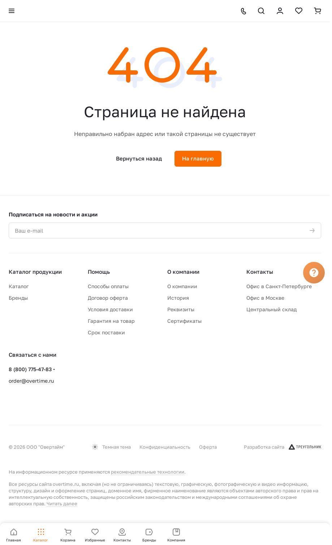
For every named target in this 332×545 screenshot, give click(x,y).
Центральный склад (271, 309)
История (178, 298)
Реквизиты (180, 309)
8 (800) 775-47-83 (30, 369)
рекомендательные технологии (147, 472)
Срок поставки (106, 332)
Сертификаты (184, 321)
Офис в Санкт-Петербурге (279, 286)
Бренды (18, 298)
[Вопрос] (314, 273)
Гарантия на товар (111, 321)
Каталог (19, 286)
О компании (183, 271)
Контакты (259, 271)
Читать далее (62, 503)
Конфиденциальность (164, 447)
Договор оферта (108, 298)
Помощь (99, 271)
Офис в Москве (265, 298)
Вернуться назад (139, 158)
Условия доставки (110, 309)
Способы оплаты (108, 286)
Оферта (208, 447)
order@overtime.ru (31, 381)
